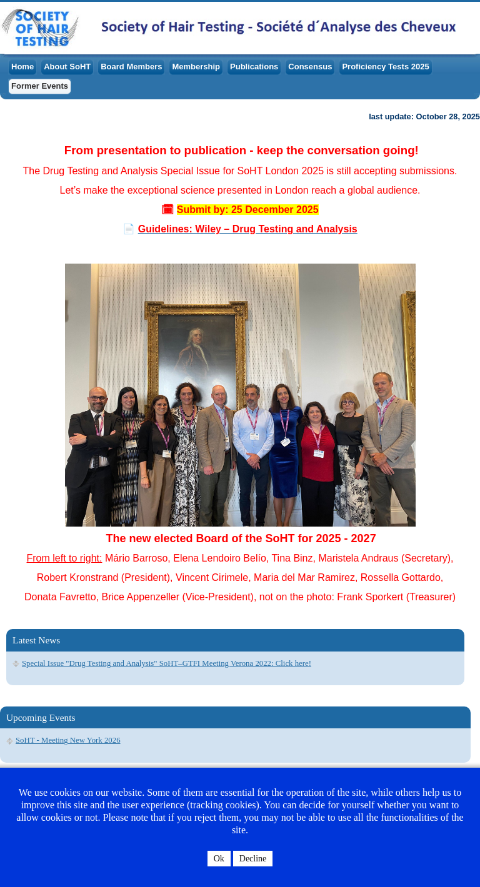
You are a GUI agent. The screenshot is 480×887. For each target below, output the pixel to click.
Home (22, 66)
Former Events (39, 86)
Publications (254, 66)
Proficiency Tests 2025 (385, 66)
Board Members (131, 66)
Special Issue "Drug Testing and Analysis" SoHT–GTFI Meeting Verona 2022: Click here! (166, 663)
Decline (253, 858)
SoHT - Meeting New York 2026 (68, 740)
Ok (219, 858)
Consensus (310, 66)
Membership (196, 66)
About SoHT (67, 66)
